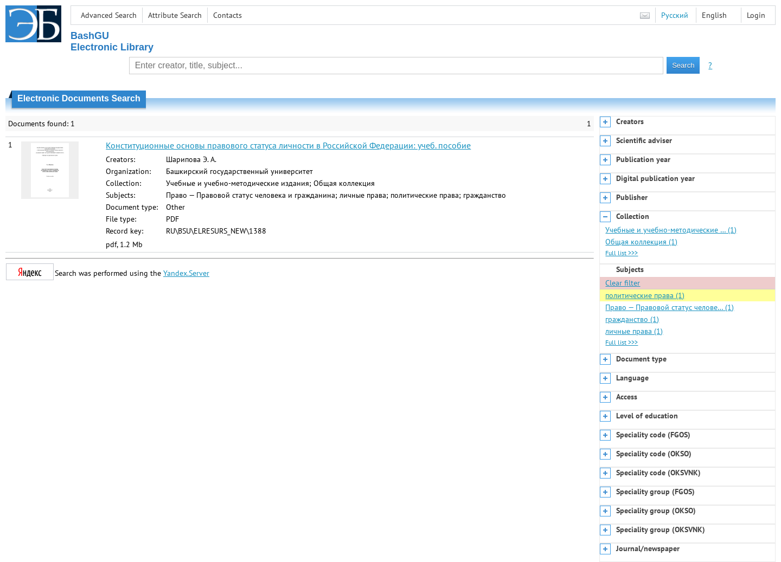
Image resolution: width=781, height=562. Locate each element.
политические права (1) (644, 295)
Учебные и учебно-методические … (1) (671, 230)
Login (756, 15)
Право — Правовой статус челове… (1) (669, 307)
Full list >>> (621, 253)
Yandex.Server (186, 273)
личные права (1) (634, 331)
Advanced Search (109, 15)
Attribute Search (175, 15)
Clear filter (622, 283)
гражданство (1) (632, 319)
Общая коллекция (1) (641, 242)
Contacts (227, 15)
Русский (674, 15)
